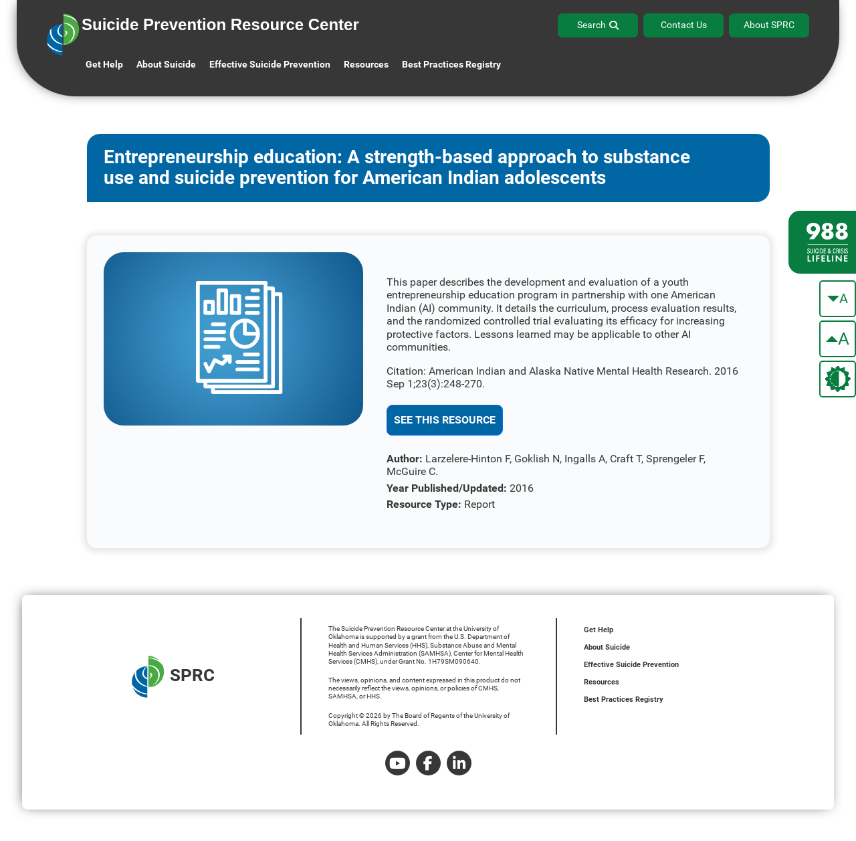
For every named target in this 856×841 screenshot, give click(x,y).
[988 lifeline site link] (822, 242)
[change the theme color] (837, 379)
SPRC (173, 677)
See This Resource (445, 419)
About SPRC (769, 24)
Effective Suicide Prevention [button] (269, 64)
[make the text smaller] (837, 298)
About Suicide (166, 64)
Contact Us (684, 24)
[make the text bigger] (837, 338)
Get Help (104, 64)
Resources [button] (366, 64)
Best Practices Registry (451, 64)
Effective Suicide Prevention (631, 664)
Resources (601, 682)
